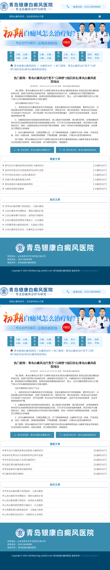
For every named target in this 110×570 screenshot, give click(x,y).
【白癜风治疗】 (100, 450)
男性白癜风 (66, 58)
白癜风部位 (82, 56)
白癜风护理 (43, 54)
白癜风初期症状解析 (14, 188)
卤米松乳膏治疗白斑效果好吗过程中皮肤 (24, 170)
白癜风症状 (19, 54)
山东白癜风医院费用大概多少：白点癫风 (24, 220)
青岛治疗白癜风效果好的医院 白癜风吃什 (24, 165)
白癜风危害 (26, 58)
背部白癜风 (90, 58)
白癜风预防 (50, 58)
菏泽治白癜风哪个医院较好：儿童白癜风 (24, 206)
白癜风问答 (43, 58)
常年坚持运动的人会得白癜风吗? (20, 175)
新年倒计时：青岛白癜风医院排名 (81, 150)
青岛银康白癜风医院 (25, 65)
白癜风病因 (19, 58)
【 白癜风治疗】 (100, 165)
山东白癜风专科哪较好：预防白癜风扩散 (24, 211)
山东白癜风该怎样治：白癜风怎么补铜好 (24, 229)
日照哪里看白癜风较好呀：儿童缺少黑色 (24, 224)
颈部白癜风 (98, 54)
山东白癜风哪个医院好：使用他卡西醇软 (24, 215)
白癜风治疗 (11, 56)
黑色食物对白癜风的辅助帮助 (18, 184)
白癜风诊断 (26, 54)
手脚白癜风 (98, 58)
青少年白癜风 (74, 54)
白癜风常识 (35, 56)
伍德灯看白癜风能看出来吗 (17, 179)
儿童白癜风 (66, 54)
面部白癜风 (90, 54)
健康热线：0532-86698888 (83, 7)
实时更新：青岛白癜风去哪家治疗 (35, 150)
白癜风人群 (58, 56)
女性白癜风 (74, 58)
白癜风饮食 (50, 54)
